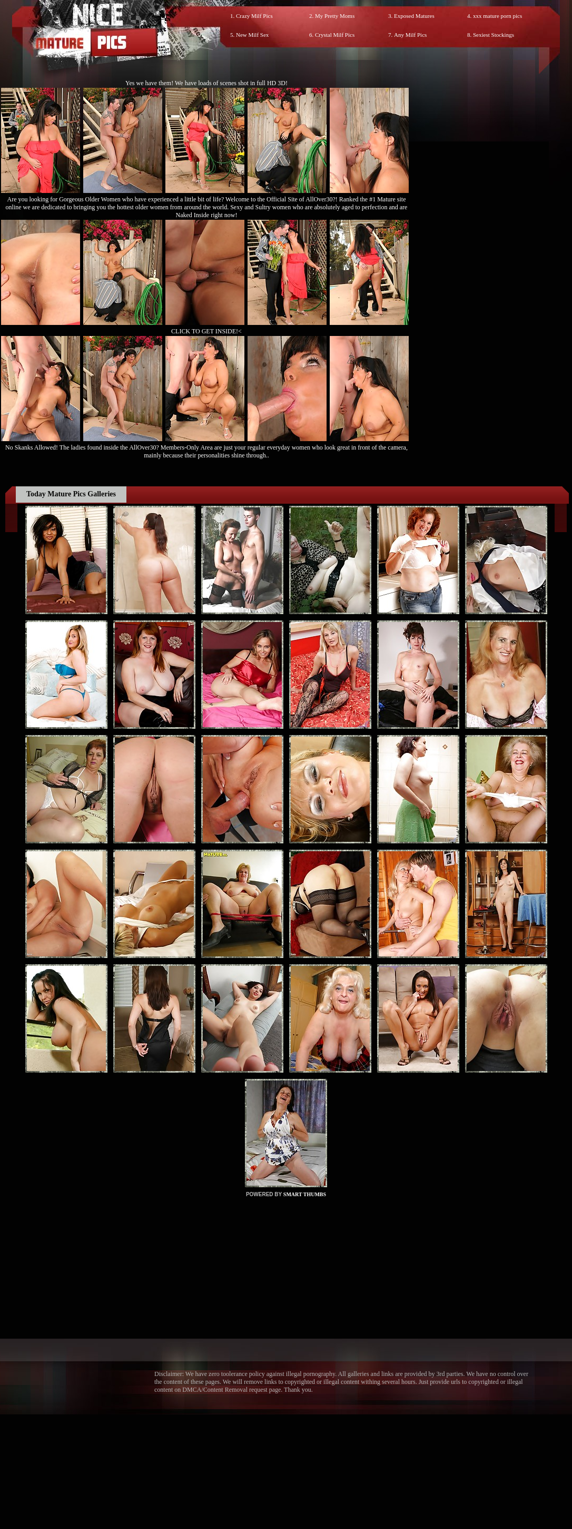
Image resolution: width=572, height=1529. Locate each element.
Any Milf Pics (410, 35)
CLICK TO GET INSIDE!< (206, 331)
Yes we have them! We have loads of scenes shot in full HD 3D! (206, 83)
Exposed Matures (414, 16)
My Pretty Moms (334, 16)
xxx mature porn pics (497, 16)
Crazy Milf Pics (254, 16)
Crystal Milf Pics (334, 35)
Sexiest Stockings (493, 35)
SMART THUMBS (304, 1194)
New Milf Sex (252, 35)
